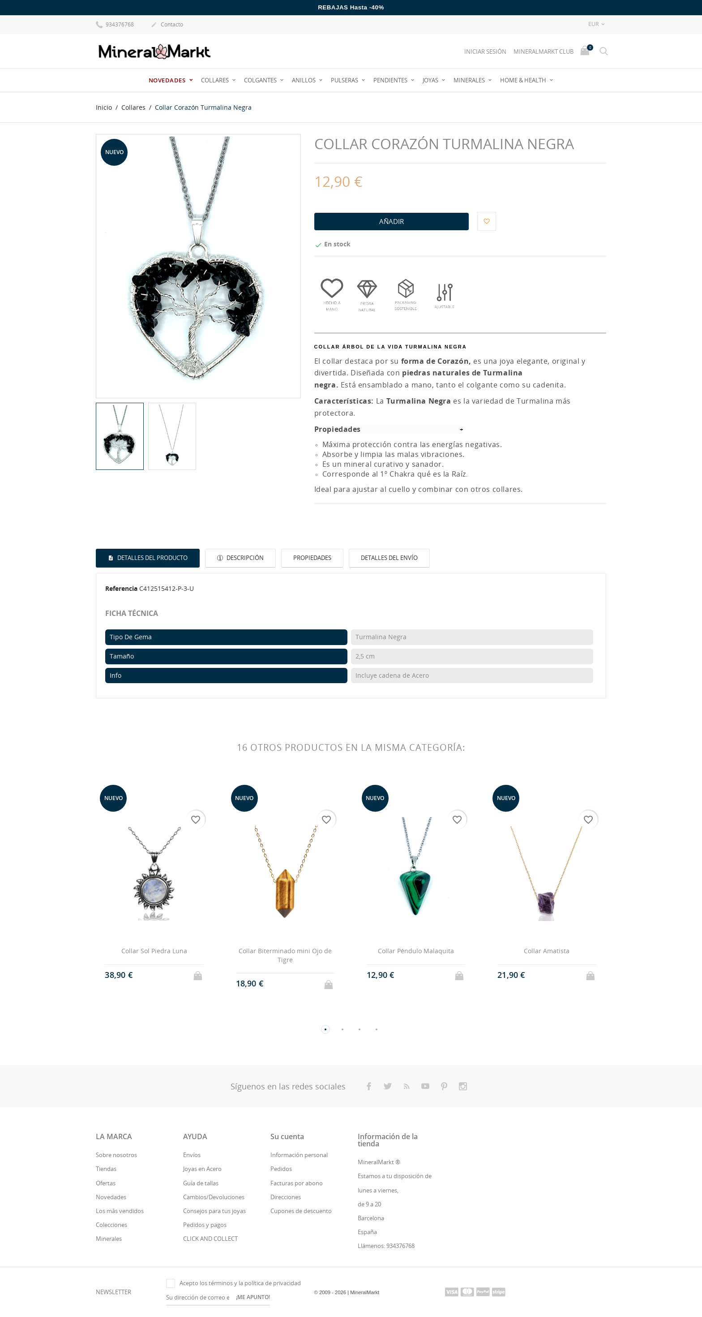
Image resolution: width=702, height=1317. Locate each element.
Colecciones (111, 1225)
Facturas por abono (296, 1183)
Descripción (244, 558)
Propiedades (312, 558)
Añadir (391, 221)
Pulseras (345, 80)
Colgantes (261, 80)
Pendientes (391, 80)
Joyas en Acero (202, 1169)
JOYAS (431, 80)
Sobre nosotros (116, 1155)
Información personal (299, 1155)
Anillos (304, 80)
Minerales (470, 80)
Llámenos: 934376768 (386, 1246)
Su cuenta (287, 1136)
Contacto (167, 25)
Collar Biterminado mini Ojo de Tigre (285, 955)
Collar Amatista (546, 951)
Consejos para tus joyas (214, 1211)
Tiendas (106, 1169)
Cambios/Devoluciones (213, 1197)
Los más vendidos (120, 1211)
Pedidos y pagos (205, 1225)
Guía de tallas (200, 1183)
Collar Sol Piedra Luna (154, 951)
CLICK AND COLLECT (210, 1239)
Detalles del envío (389, 558)
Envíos (192, 1155)
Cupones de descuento (301, 1211)
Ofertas (106, 1183)
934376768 (115, 24)
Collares (215, 80)
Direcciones (285, 1197)
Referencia (121, 588)
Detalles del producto (152, 558)
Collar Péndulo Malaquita (416, 951)
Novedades (168, 80)
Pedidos (281, 1169)
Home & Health (524, 80)
